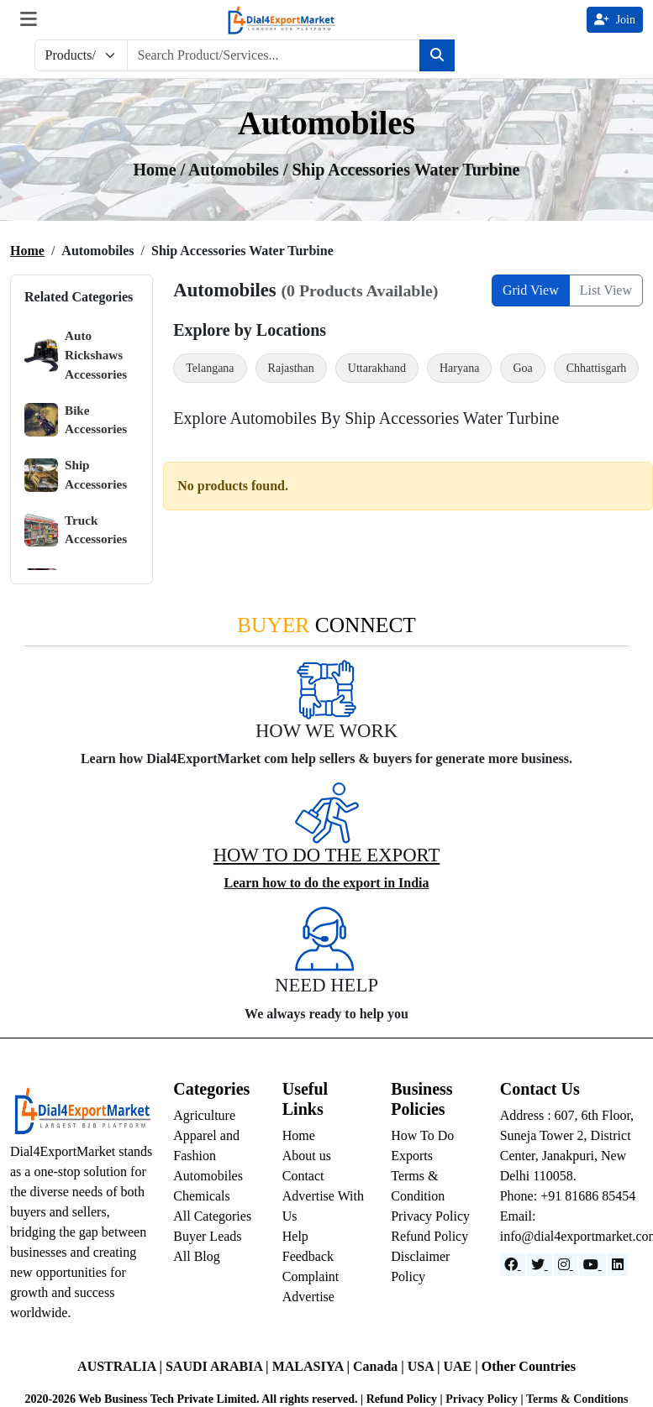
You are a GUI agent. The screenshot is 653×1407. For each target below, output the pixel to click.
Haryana (459, 368)
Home (27, 250)
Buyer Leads (207, 1236)
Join (614, 19)
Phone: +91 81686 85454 (567, 1196)
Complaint (311, 1276)
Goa (522, 368)
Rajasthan (291, 368)
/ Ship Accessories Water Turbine (401, 169)
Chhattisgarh (596, 368)
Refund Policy (429, 1236)
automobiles (235, 169)
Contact (303, 1176)
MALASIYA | (312, 1366)
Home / (161, 169)
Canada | (380, 1366)
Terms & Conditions (577, 1399)
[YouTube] (592, 1264)
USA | (426, 1366)
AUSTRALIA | (121, 1366)
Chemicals (201, 1196)
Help (295, 1236)
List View (606, 290)
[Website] (539, 1264)
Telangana (210, 368)
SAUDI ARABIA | (219, 1366)
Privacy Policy (430, 1216)
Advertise (308, 1296)
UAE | (462, 1366)
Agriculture (204, 1115)
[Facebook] (512, 1264)
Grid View (531, 290)
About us (306, 1155)
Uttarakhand (377, 368)
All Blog (196, 1256)
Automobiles (208, 1176)
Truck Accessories (75, 530)
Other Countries (529, 1366)
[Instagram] (565, 1264)
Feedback (308, 1256)
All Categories (212, 1216)
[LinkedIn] (618, 1264)
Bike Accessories (75, 420)
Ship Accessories (75, 475)
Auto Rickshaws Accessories (75, 354)
